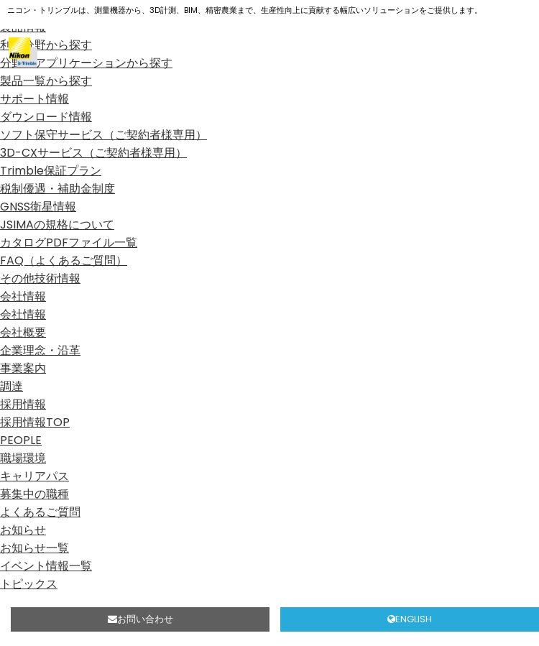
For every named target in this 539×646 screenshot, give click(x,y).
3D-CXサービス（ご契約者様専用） (93, 152)
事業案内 (23, 368)
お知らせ (23, 530)
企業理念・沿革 (40, 350)
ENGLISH (409, 619)
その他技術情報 (40, 278)
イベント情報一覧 (46, 566)
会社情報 (23, 296)
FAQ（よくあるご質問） (63, 260)
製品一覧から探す (46, 81)
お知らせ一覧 (34, 548)
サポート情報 (34, 99)
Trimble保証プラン (50, 170)
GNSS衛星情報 (38, 206)
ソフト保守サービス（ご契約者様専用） (103, 134)
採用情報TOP (35, 422)
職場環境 (23, 458)
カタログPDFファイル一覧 (68, 242)
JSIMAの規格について (57, 224)
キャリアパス (34, 476)
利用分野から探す (46, 45)
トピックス (28, 584)
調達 (11, 386)
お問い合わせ (140, 619)
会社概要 (23, 332)
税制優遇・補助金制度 (57, 188)
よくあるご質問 (40, 512)
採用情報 (23, 404)
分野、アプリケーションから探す (86, 63)
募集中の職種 (34, 494)
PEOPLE (21, 440)
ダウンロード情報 (46, 117)
